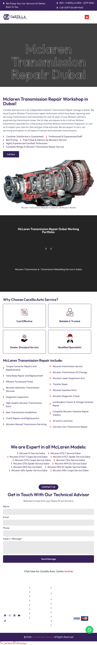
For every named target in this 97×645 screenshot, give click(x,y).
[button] (87, 17)
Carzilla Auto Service (42, 637)
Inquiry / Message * (12, 539)
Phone (6, 528)
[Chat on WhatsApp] (89, 630)
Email (6, 517)
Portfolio (69, 571)
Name (6, 506)
